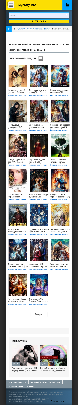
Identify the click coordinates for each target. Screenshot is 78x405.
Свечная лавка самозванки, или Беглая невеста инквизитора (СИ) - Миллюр (37, 126)
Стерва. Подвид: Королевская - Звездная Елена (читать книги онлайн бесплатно (18, 195)
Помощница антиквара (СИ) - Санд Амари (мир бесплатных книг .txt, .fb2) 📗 (17, 126)
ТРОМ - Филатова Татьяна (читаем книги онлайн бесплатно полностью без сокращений (58, 161)
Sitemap (30, 386)
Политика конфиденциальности (45, 382)
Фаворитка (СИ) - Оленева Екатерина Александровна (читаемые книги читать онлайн (38, 265)
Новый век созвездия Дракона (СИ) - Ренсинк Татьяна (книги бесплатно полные (39, 195)
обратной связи (57, 401)
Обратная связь (16, 386)
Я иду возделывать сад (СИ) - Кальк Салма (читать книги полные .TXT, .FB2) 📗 (17, 161)
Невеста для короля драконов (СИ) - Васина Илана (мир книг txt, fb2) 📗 (59, 91)
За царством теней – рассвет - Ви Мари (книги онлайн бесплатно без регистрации (17, 91)
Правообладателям (17, 382)
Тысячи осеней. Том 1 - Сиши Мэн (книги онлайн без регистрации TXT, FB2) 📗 (60, 230)
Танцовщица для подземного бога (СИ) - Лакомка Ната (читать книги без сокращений (18, 265)
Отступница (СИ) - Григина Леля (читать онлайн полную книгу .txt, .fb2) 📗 (38, 300)
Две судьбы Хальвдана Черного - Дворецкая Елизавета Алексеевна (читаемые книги (17, 230)
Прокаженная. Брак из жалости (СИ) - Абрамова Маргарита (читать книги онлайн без (18, 300)
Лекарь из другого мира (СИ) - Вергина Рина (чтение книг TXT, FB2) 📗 (38, 91)
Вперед (39, 314)
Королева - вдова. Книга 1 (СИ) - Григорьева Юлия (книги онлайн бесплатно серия (37, 161)
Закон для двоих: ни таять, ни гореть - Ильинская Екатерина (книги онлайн (60, 265)
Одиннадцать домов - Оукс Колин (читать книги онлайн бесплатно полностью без (39, 230)
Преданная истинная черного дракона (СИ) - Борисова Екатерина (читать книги (60, 195)
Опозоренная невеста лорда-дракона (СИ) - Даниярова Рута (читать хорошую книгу (60, 126)
